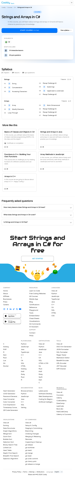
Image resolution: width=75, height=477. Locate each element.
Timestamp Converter (11, 407)
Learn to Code (34, 291)
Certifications (34, 305)
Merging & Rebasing (33, 437)
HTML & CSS (43, 363)
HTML (53, 313)
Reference (33, 307)
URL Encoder (61, 363)
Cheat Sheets (34, 318)
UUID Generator (9, 394)
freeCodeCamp (62, 412)
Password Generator (11, 396)
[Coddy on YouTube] (20, 309)
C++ (52, 305)
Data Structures (9, 428)
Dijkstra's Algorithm (10, 459)
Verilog (23, 407)
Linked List (7, 448)
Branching (29, 431)
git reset (28, 456)
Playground (33, 310)
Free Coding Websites (37, 294)
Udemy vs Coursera (63, 414)
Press (5, 302)
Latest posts (43, 391)
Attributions (40, 472)
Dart (4, 355)
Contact (32, 333)
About (5, 294)
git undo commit (31, 459)
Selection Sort (8, 442)
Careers (6, 305)
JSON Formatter (62, 349)
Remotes (28, 439)
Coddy (4, 7)
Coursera (59, 395)
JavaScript (55, 296)
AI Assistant (33, 327)
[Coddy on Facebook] (7, 309)
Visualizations (34, 321)
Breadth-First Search (11, 456)
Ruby (23, 374)
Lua (4, 361)
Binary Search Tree (10, 445)
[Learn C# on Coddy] (7, 42)
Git (4, 363)
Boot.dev (59, 409)
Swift (40, 377)
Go (40, 366)
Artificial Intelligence (46, 402)
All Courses (33, 296)
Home (5, 291)
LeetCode (60, 406)
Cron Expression (9, 405)
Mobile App (33, 299)
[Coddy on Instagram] (4, 309)
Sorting (6, 425)
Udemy (59, 398)
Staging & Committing (33, 428)
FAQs (31, 336)
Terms (25, 472)
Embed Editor (34, 316)
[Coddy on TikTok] (14, 309)
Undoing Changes (32, 434)
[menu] (71, 2)
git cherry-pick (30, 461)
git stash (28, 450)
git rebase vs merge (32, 464)
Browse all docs (27, 391)
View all (54, 291)
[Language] (58, 472)
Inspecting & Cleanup (33, 442)
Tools (31, 313)
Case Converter (9, 399)
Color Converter (9, 402)
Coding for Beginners (46, 399)
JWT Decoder (61, 366)
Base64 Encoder (62, 361)
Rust (5, 358)
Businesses (7, 299)
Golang (6, 347)
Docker (6, 366)
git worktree (29, 448)
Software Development (46, 394)
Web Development (46, 396)
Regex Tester (61, 355)
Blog (31, 302)
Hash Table (7, 450)
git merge (29, 453)
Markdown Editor (63, 358)
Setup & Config (31, 425)
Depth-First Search (10, 453)
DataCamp (60, 403)
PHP (5, 349)
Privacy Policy (16, 472)
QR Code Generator (10, 410)
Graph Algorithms (10, 431)
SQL (53, 310)
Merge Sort (7, 434)
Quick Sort (7, 437)
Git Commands (35, 324)
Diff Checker (61, 369)
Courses (9, 7)
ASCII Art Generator (64, 347)
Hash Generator (9, 391)
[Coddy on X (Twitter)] (17, 309)
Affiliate (6, 296)
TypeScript (55, 299)
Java (53, 302)
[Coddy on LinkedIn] (10, 309)
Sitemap (32, 472)
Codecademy (61, 401)
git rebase (29, 445)
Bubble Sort (7, 439)
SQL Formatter (62, 352)
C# (15, 7)
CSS (53, 316)
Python (54, 294)
